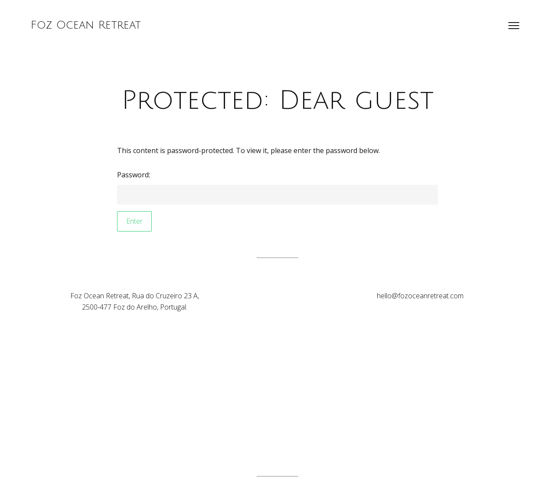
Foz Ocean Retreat (85, 25)
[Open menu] (514, 25)
